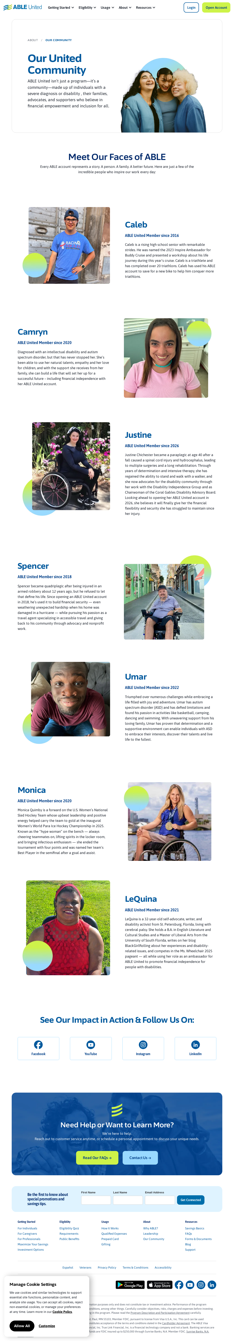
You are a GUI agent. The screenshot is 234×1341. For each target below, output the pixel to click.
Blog (188, 1244)
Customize (47, 1326)
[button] (61, 7)
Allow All (22, 1326)
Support (190, 1249)
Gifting (106, 1244)
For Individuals (27, 1228)
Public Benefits (69, 1239)
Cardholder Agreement (176, 1323)
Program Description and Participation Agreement (160, 1312)
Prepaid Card (110, 1239)
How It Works (110, 1228)
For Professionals (29, 1239)
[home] (23, 7)
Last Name (120, 1192)
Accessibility (163, 1267)
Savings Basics (194, 1228)
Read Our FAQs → (97, 1157)
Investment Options (31, 1249)
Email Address (154, 1192)
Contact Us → (140, 1157)
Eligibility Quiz (69, 1228)
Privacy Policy (107, 1267)
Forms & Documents (198, 1239)
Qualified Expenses (114, 1233)
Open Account (216, 7)
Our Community (153, 1239)
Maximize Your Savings (33, 1244)
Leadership (150, 1233)
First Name (88, 1192)
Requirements (69, 1233)
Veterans (85, 1267)
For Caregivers (27, 1233)
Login (191, 7)
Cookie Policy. (62, 1312)
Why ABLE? (150, 1228)
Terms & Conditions (135, 1267)
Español (67, 1267)
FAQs (188, 1233)
